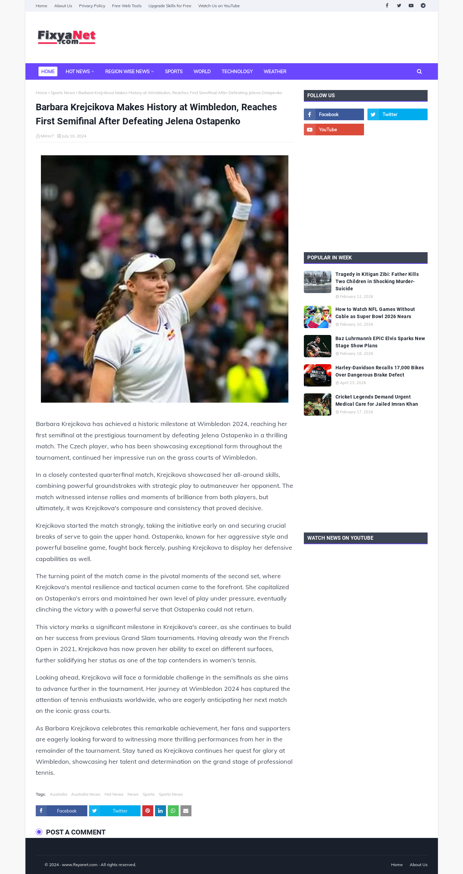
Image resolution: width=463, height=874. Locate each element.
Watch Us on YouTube (219, 5)
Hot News (113, 794)
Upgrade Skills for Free (169, 5)
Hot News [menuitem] (78, 71)
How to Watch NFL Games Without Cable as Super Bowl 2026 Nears (375, 312)
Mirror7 (47, 135)
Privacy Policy (92, 5)
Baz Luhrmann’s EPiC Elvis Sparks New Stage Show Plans (380, 342)
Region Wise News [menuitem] (127, 71)
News (133, 794)
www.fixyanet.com (80, 864)
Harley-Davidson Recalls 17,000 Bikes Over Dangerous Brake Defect (379, 371)
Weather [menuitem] (275, 71)
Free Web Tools (127, 5)
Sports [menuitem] (174, 71)
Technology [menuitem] (237, 71)
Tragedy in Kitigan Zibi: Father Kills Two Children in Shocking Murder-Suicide (377, 281)
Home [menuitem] (48, 71)
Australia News (85, 794)
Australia (58, 794)
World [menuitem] (202, 71)
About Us (63, 5)
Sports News (63, 92)
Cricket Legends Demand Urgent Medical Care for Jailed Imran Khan (376, 400)
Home (41, 5)
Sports (149, 794)
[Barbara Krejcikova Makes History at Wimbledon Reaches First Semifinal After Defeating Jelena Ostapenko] (165, 280)
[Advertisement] (302, 37)
